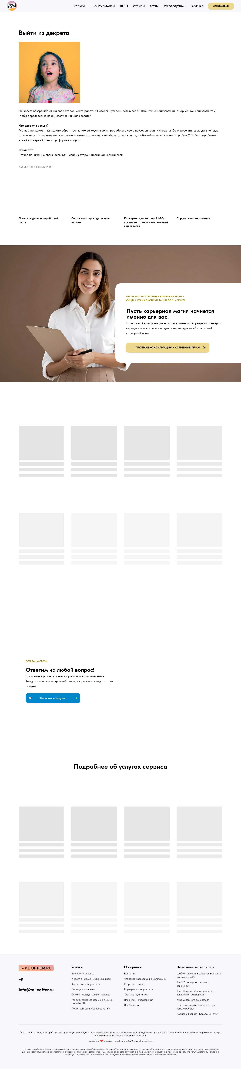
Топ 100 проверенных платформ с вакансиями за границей (196, 992)
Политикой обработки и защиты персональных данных (169, 1048)
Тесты (154, 6)
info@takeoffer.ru (36, 989)
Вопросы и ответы (134, 984)
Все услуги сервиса (82, 973)
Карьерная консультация (85, 984)
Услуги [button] (79, 6)
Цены (124, 6)
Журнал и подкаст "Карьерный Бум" (197, 1013)
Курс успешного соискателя (193, 999)
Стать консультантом (136, 994)
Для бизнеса (131, 1005)
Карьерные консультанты (138, 989)
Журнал (198, 6)
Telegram (32, 681)
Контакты (129, 973)
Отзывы (139, 6)
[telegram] (21, 979)
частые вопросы (64, 676)
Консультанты (104, 6)
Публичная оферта (114, 1051)
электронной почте (62, 681)
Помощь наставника (83, 989)
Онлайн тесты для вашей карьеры (91, 994)
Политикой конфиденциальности (121, 1048)
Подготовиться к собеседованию (90, 1008)
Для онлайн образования (138, 999)
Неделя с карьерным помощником (91, 978)
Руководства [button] (174, 6)
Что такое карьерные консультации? (145, 978)
